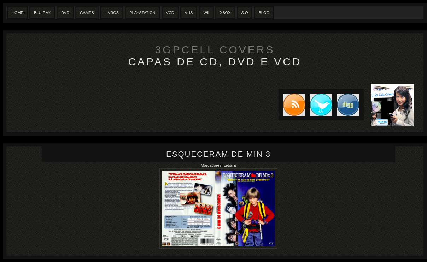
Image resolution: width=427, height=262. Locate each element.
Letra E (229, 165)
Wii (206, 13)
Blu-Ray (42, 13)
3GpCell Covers (215, 49)
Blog (263, 13)
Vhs (189, 13)
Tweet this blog (318, 104)
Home (17, 13)
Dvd (65, 13)
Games (87, 13)
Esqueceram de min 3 (218, 154)
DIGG (348, 104)
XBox (225, 13)
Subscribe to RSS (292, 104)
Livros (112, 13)
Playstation (142, 13)
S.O (244, 13)
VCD (170, 13)
